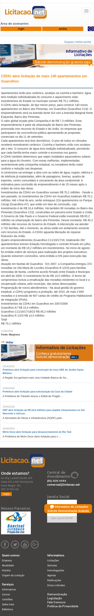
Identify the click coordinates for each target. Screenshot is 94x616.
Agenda (51, 575)
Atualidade (8, 565)
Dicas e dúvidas (56, 585)
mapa (6, 494)
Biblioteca (7, 609)
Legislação (54, 598)
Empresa (7, 560)
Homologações (55, 570)
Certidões (7, 599)
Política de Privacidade (62, 606)
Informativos (9, 589)
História (6, 570)
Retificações (54, 580)
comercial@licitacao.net (63, 484)
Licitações (53, 560)
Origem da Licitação (13, 575)
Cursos (6, 594)
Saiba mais (8, 604)
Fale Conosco (56, 602)
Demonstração (57, 594)
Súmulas (52, 565)
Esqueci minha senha (77, 42)
